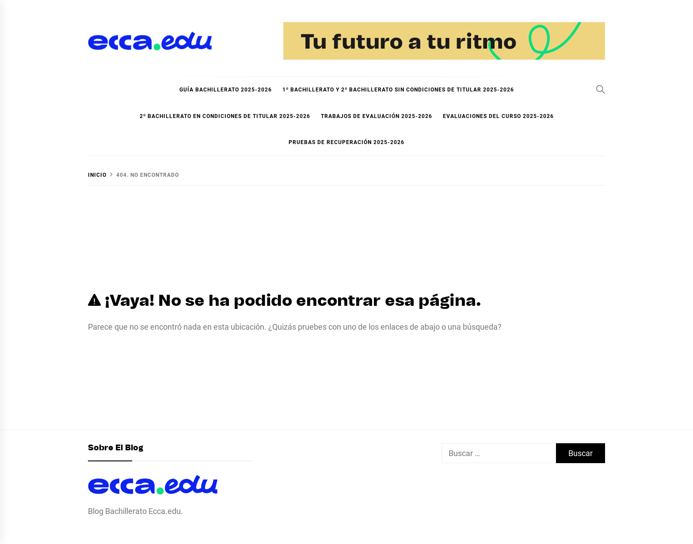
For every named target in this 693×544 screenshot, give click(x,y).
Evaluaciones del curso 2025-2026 (498, 116)
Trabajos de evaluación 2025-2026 (376, 116)
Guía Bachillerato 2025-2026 (225, 90)
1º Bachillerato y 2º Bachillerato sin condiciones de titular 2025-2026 (398, 90)
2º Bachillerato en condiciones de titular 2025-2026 (225, 116)
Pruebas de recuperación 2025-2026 (346, 142)
